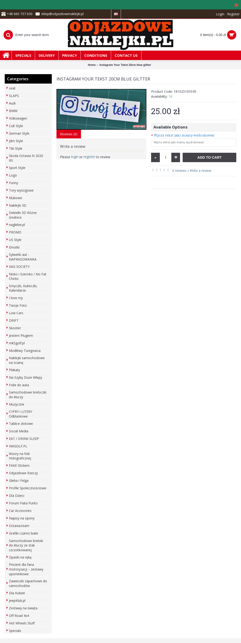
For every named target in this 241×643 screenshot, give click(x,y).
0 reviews (179, 170)
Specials (15, 630)
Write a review (200, 170)
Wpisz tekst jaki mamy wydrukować (184, 135)
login (74, 156)
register (89, 156)
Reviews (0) (68, 134)
